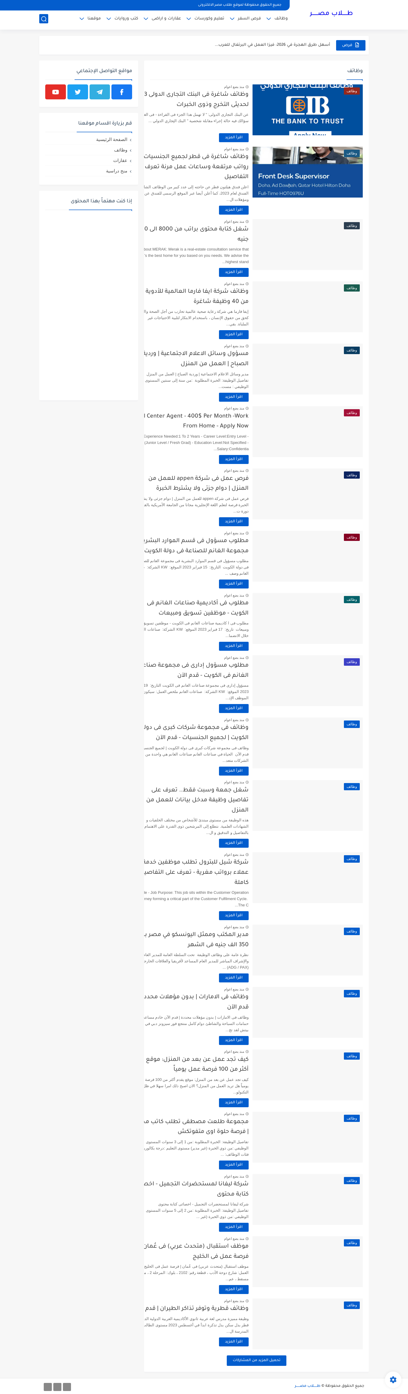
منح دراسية (116, 170)
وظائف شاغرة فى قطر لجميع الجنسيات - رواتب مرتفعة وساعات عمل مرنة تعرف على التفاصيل (210, 167)
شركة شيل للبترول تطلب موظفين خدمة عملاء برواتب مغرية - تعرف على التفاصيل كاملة (213, 872)
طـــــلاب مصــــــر (331, 14)
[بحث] (43, 20)
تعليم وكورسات (209, 19)
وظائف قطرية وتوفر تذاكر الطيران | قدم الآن (211, 1309)
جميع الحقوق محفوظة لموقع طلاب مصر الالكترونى (239, 5)
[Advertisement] (88, 304)
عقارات (120, 160)
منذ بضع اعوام (254, 87)
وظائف (281, 19)
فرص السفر (249, 19)
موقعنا (94, 19)
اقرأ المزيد (253, 138)
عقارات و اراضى (166, 19)
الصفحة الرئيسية (111, 139)
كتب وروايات (126, 19)
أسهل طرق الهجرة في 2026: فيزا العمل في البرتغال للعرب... (272, 45)
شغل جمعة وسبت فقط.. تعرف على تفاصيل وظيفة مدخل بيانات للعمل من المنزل (217, 800)
